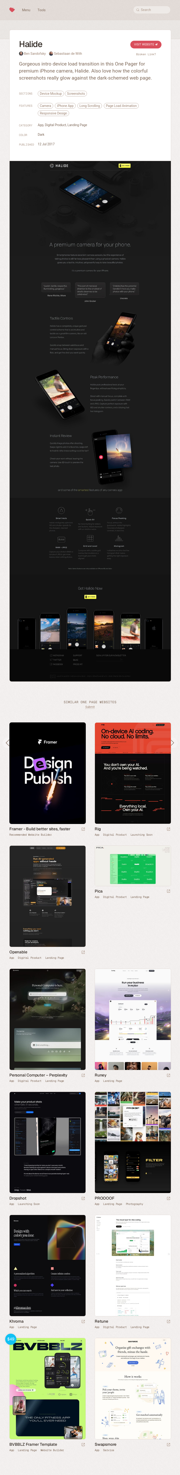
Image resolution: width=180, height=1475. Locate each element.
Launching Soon (142, 834)
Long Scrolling (89, 106)
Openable (18, 952)
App (41, 125)
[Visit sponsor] (83, 829)
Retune (101, 1321)
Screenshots (76, 93)
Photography (134, 1204)
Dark (41, 134)
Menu (26, 10)
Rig (98, 828)
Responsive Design (53, 113)
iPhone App (65, 106)
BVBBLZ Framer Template (33, 1444)
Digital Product (55, 125)
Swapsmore (105, 1444)
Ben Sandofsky (35, 53)
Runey (100, 1075)
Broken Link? (146, 54)
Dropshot (17, 1198)
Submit (90, 707)
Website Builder (52, 1450)
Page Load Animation (121, 106)
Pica (99, 891)
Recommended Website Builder (30, 834)
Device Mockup (51, 93)
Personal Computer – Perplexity (38, 1075)
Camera (45, 106)
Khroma (16, 1321)
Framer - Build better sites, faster (40, 828)
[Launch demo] (83, 1444)
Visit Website (146, 44)
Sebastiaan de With (68, 53)
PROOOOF (104, 1198)
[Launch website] (168, 829)
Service (108, 1450)
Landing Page (77, 125)
